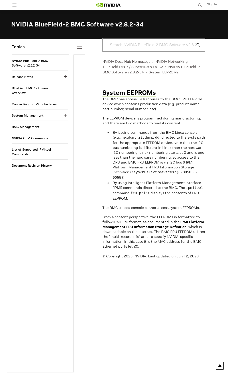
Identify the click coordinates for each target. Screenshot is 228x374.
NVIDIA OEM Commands (30, 138)
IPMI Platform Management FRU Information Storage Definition (153, 222)
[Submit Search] (196, 45)
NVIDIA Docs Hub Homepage (126, 61)
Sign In (212, 4)
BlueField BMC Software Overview (30, 90)
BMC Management (25, 127)
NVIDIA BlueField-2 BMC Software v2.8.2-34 (30, 63)
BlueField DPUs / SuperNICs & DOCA (133, 67)
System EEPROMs (164, 72)
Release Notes (22, 77)
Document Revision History (32, 166)
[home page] (108, 5)
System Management (27, 115)
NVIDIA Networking (171, 61)
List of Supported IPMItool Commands (31, 152)
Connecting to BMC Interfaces (34, 104)
